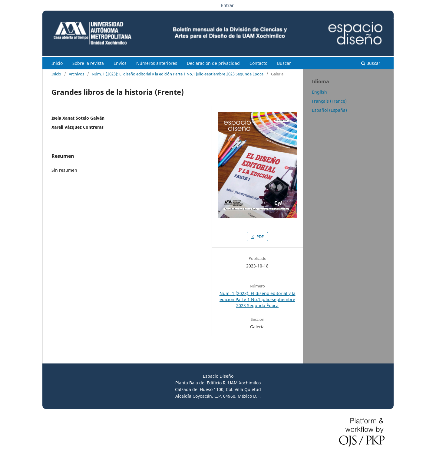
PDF (260, 236)
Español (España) (329, 110)
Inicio (57, 63)
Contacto (258, 63)
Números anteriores (156, 63)
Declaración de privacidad (213, 63)
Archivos (76, 74)
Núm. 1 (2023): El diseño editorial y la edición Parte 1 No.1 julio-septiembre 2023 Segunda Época (177, 74)
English (319, 92)
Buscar (284, 63)
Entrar (227, 5)
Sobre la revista (88, 63)
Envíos (120, 63)
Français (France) (329, 101)
